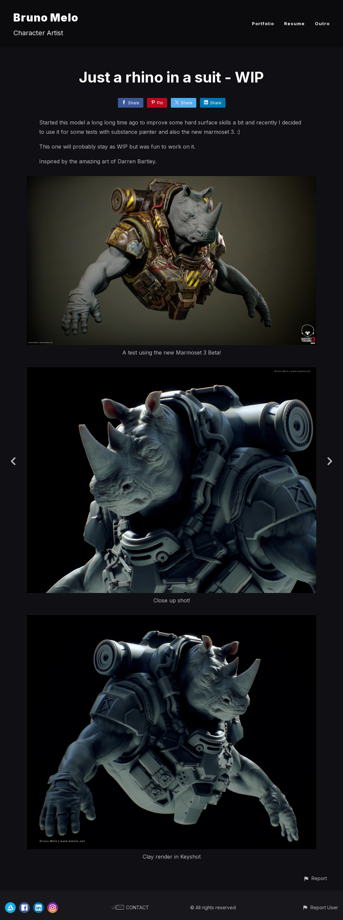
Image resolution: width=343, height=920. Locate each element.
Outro (322, 23)
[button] (315, 878)
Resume (294, 23)
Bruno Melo (45, 17)
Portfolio (263, 23)
